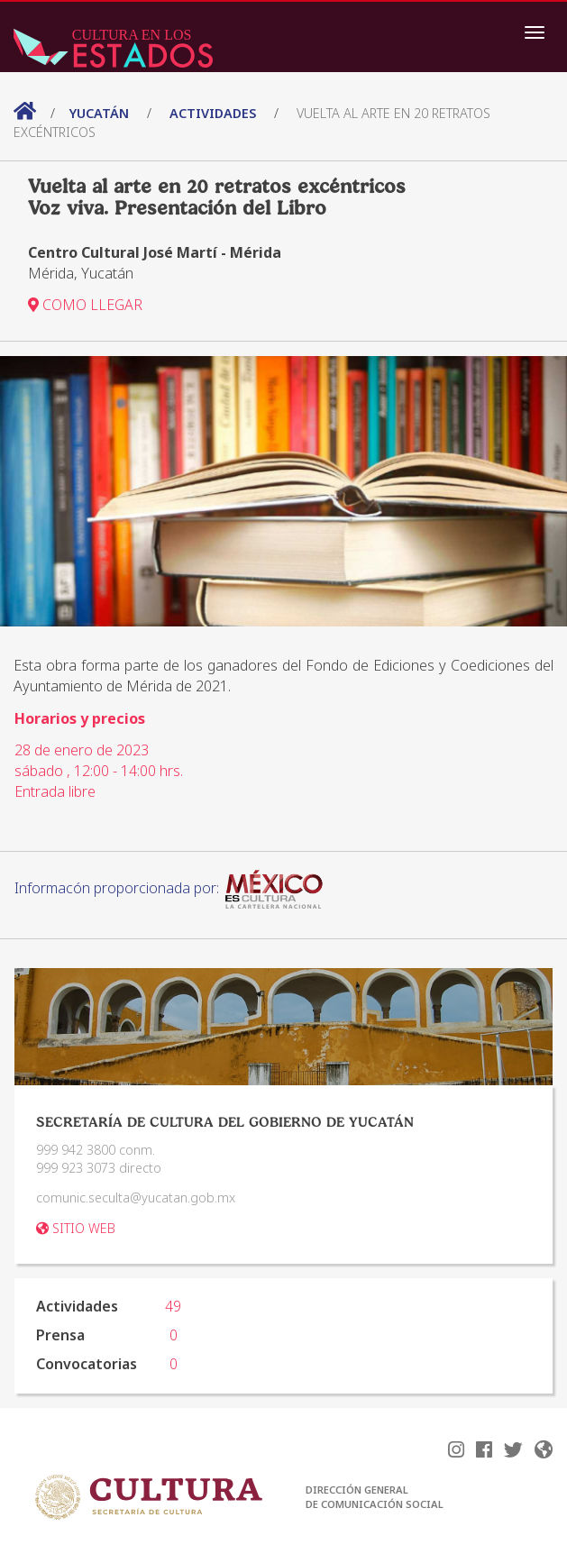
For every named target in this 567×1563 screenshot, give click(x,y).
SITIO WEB (75, 1228)
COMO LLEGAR (85, 305)
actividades (212, 113)
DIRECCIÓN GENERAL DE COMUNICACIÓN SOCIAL (375, 1497)
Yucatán (101, 113)
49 (173, 1306)
